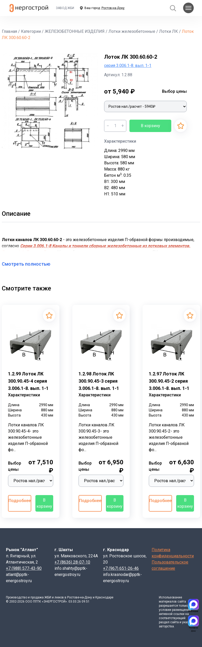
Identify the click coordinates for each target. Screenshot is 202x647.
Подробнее (20, 500)
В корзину (150, 125)
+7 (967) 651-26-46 (121, 568)
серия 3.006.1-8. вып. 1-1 (127, 65)
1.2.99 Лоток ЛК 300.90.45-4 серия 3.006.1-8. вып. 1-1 (28, 381)
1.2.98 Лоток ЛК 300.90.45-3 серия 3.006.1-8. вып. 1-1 (99, 381)
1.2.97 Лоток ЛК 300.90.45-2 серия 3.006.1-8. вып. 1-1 (169, 381)
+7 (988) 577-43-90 (24, 568)
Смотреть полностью (29, 264)
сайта (181, 601)
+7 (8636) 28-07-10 (72, 562)
